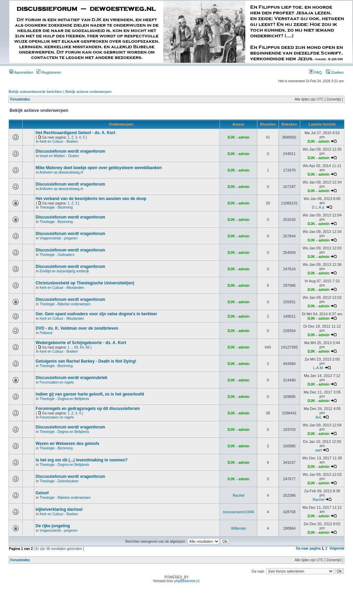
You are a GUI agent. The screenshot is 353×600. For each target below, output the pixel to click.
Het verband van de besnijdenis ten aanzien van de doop (91, 198)
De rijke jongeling (53, 525)
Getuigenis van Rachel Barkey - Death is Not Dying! (86, 361)
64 (82, 347)
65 (88, 347)
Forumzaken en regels (56, 382)
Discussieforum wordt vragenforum (70, 151)
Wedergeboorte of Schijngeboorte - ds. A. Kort (81, 342)
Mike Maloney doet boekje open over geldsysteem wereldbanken (99, 167)
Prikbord (45, 333)
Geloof (42, 493)
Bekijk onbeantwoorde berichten (35, 92)
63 (76, 347)
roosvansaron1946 (238, 512)
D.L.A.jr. (318, 207)
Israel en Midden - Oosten (59, 156)
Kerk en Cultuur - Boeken (58, 141)
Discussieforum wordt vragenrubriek (71, 377)
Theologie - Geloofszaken (59, 481)
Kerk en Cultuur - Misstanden (61, 288)
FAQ (315, 72)
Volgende (336, 548)
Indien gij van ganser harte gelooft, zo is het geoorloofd (90, 394)
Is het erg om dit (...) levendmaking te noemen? (82, 460)
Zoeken (335, 72)
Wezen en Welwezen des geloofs (67, 443)
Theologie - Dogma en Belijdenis (64, 399)
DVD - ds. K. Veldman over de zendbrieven (77, 328)
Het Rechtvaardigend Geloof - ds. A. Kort (75, 132)
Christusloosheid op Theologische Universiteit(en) (85, 283)
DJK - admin (238, 137)
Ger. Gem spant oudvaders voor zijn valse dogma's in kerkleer (96, 313)
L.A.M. (318, 368)
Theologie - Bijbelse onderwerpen (65, 304)
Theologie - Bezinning (56, 207)
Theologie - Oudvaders (56, 255)
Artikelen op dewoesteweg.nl (61, 172)
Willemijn (238, 528)
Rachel (238, 495)
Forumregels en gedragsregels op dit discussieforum (88, 408)
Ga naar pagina (308, 548)
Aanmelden (21, 72)
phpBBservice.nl (186, 581)
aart (318, 450)
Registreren (48, 72)
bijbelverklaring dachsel (59, 509)
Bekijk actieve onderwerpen (89, 92)
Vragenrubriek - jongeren (58, 238)
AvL (318, 417)
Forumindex (20, 99)
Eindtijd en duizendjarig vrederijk (64, 271)
